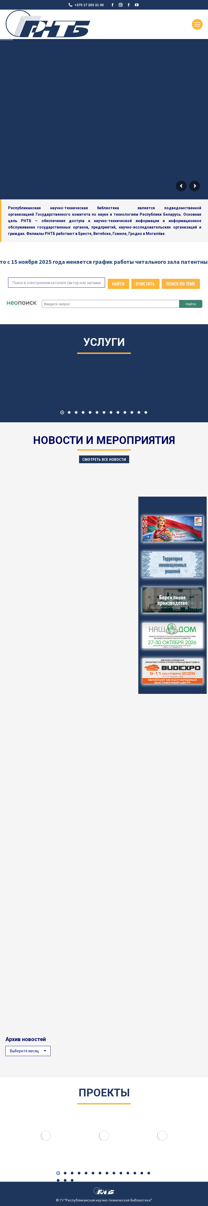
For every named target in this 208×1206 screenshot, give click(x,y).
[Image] (37, 381)
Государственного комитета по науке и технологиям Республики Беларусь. (109, 214)
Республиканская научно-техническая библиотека (68, 208)
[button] (62, 412)
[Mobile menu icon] (197, 24)
